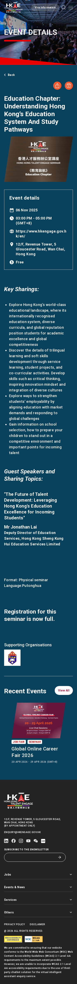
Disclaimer (37, 924)
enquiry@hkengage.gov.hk (22, 832)
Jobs (38, 874)
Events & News (38, 887)
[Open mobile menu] (70, 7)
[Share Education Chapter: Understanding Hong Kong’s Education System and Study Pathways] (57, 86)
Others (38, 912)
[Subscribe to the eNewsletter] (31, 857)
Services (38, 900)
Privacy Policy (14, 924)
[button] (45, 7)
